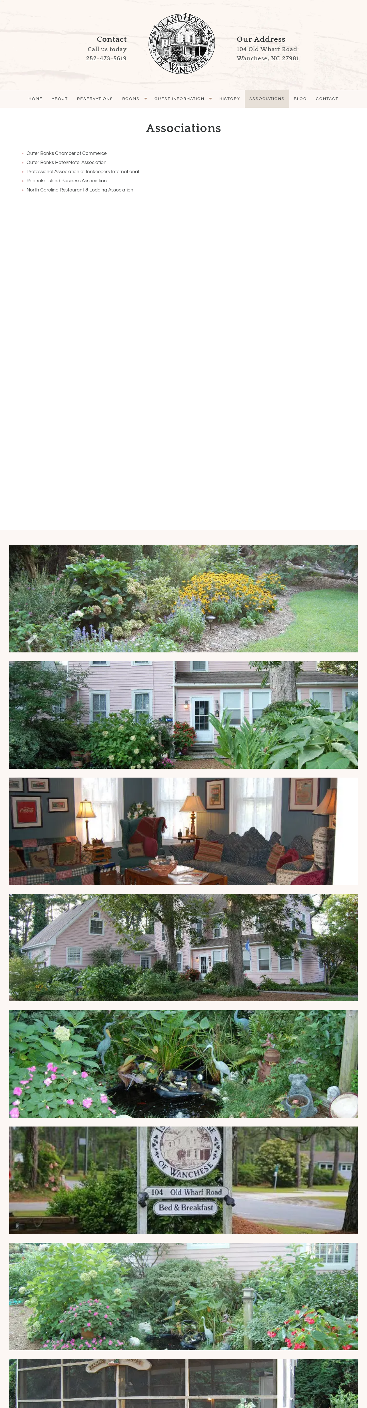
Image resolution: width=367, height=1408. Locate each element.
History (229, 99)
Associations (267, 99)
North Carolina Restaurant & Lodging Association (80, 190)
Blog (300, 99)
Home (36, 99)
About (60, 99)
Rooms (131, 99)
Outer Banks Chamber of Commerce (67, 153)
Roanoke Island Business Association (67, 180)
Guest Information (179, 99)
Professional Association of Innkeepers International (83, 171)
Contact (327, 99)
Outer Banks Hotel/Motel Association (67, 162)
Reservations (95, 99)
